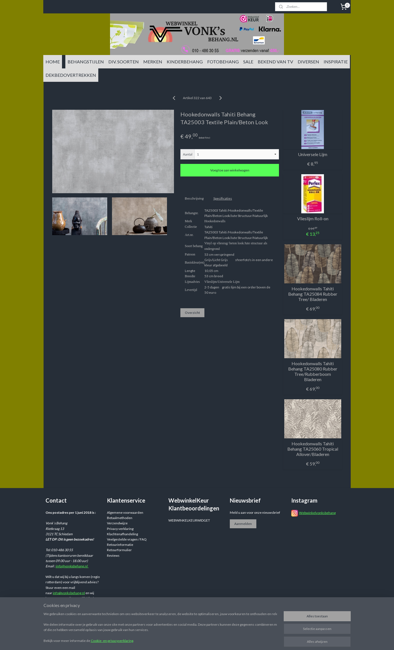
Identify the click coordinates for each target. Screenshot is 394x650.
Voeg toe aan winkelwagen (229, 170)
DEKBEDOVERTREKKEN (71, 75)
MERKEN (152, 61)
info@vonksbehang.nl (72, 566)
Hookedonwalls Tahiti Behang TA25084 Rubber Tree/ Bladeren (312, 294)
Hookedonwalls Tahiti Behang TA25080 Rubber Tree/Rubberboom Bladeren (312, 371)
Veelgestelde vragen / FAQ (127, 539)
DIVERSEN (308, 61)
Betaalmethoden (119, 518)
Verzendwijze (117, 523)
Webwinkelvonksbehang (317, 513)
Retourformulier (119, 550)
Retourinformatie (120, 545)
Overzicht (192, 312)
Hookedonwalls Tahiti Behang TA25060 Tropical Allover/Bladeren (312, 449)
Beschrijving (194, 198)
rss (240, 640)
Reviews (113, 555)
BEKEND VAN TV (275, 61)
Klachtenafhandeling (122, 534)
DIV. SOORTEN (123, 61)
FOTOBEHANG (223, 61)
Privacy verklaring (120, 529)
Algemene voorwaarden (125, 512)
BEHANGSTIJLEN (86, 61)
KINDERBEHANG (185, 61)
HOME (53, 61)
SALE (248, 61)
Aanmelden (243, 524)
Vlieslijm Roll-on (312, 218)
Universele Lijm (312, 154)
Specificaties (222, 198)
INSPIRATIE (336, 61)
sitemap (230, 640)
